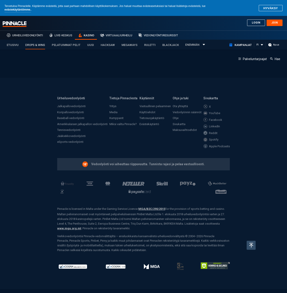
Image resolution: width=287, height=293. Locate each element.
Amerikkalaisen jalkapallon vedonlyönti (82, 124)
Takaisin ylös (251, 245)
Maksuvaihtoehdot (185, 130)
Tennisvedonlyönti (68, 130)
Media (113, 112)
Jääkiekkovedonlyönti (71, 136)
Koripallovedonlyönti (70, 112)
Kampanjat (243, 45)
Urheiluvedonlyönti (27, 35)
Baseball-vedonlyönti (70, 118)
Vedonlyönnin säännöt (187, 112)
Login (256, 22)
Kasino (89, 35)
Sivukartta (179, 124)
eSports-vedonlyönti (70, 141)
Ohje (175, 118)
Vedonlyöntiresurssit (161, 35)
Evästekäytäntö (149, 124)
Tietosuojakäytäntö (151, 118)
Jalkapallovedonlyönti (71, 106)
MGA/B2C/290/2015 (151, 209)
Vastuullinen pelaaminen (155, 106)
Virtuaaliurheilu (119, 35)
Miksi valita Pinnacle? (123, 124)
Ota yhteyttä (180, 106)
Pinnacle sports (14, 24)
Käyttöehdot (147, 112)
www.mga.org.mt (69, 228)
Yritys (112, 106)
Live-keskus (63, 35)
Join (274, 22)
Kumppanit (116, 118)
